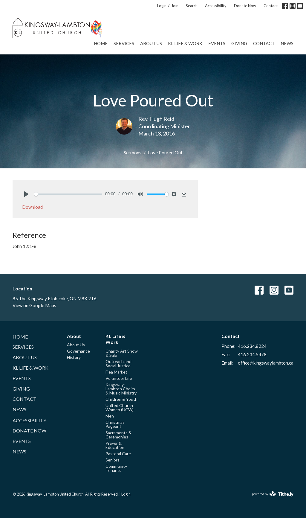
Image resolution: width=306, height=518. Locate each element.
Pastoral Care (118, 453)
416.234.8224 (252, 346)
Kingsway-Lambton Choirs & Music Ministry (121, 388)
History (74, 357)
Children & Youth (121, 399)
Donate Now (245, 5)
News (287, 43)
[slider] (68, 194)
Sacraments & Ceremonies (118, 434)
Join (174, 5)
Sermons (132, 152)
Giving (239, 43)
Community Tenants (116, 468)
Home (101, 43)
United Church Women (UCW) (119, 407)
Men (109, 415)
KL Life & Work (185, 43)
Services (124, 43)
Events (216, 43)
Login (161, 5)
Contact (271, 5)
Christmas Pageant (115, 424)
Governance (78, 351)
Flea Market (116, 371)
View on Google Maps (34, 305)
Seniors (112, 459)
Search (192, 5)
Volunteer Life (118, 378)
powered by (272, 494)
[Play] (26, 194)
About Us (151, 43)
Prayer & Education (114, 445)
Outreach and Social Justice (118, 363)
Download (32, 207)
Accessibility (216, 5)
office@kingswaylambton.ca (265, 362)
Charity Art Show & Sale (121, 353)
